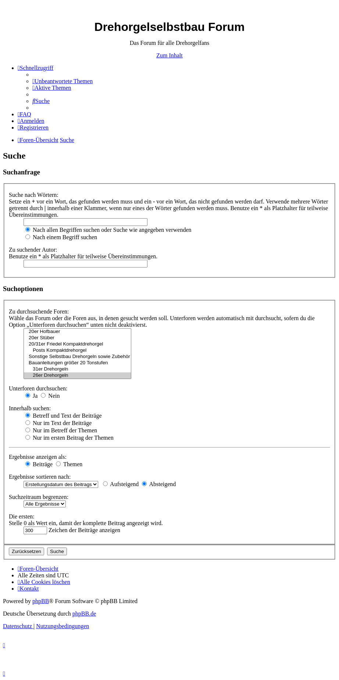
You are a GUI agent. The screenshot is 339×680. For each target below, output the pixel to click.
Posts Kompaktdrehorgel (77, 350)
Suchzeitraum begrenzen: (38, 497)
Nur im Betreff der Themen (61, 430)
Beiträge (39, 464)
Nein (50, 396)
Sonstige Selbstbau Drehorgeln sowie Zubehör (77, 357)
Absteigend (159, 484)
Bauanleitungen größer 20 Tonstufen (77, 363)
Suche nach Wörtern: (33, 195)
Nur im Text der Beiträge (58, 423)
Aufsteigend (121, 484)
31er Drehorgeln (77, 369)
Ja (31, 396)
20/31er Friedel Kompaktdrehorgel (77, 344)
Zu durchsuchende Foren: (39, 311)
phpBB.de (84, 613)
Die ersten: (22, 516)
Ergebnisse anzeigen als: (38, 457)
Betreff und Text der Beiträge (63, 415)
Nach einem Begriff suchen (61, 237)
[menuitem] (62, 81)
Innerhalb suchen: (30, 408)
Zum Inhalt (169, 55)
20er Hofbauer (77, 332)
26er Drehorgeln (77, 375)
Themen (69, 464)
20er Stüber (77, 338)
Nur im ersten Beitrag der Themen (69, 438)
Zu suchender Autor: (33, 250)
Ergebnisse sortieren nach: (40, 477)
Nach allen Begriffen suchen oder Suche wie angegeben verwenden (108, 230)
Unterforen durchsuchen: (38, 388)
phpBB (40, 601)
